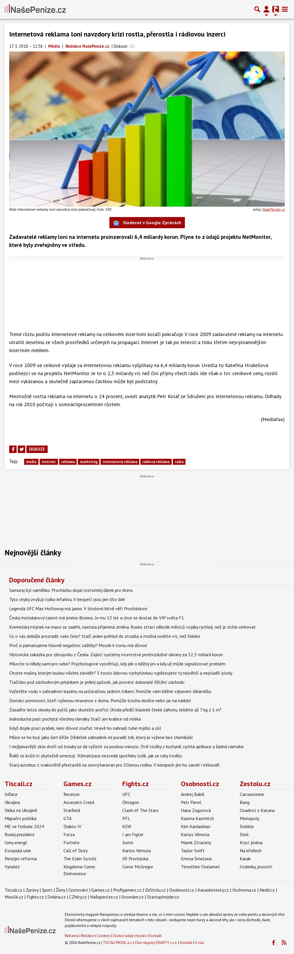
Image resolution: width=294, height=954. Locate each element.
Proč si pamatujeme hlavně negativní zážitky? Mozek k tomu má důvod (78, 645)
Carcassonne (252, 794)
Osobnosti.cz (200, 783)
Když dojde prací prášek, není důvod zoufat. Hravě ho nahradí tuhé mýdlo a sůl (85, 728)
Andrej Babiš (192, 794)
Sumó (127, 842)
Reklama (72, 935)
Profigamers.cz (127, 890)
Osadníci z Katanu (257, 810)
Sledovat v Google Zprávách (147, 223)
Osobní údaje (123, 935)
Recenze (71, 794)
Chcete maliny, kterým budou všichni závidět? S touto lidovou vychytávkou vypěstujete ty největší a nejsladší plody (120, 673)
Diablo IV (72, 826)
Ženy (60, 890)
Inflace (11, 794)
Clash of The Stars (140, 810)
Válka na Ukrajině (21, 810)
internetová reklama (120, 461)
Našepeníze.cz (104, 897)
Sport (47, 890)
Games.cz (77, 783)
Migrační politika (20, 818)
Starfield (71, 810)
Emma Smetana (196, 858)
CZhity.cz (78, 897)
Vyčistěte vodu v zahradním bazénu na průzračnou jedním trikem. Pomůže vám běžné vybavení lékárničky (110, 691)
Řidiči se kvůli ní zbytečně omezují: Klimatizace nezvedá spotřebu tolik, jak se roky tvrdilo (95, 756)
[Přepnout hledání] (257, 9)
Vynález (12, 866)
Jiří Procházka (135, 858)
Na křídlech (251, 850)
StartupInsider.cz (163, 897)
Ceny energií (16, 842)
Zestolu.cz (255, 783)
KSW (126, 826)
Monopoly (249, 818)
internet (49, 461)
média (31, 461)
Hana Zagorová (196, 810)
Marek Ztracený (196, 842)
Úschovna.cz (244, 890)
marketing (88, 461)
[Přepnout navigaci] (266, 9)
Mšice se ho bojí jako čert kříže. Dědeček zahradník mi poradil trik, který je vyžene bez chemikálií (101, 737)
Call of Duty (75, 850)
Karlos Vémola (136, 850)
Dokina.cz (56, 897)
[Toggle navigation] (284, 9)
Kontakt (155, 935)
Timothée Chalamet (200, 866)
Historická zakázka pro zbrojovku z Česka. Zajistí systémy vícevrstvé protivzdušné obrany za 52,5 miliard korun (116, 654)
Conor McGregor (137, 866)
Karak (245, 858)
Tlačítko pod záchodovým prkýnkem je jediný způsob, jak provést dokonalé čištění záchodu (96, 682)
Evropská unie (18, 850)
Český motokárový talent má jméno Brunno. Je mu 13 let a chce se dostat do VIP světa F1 (96, 618)
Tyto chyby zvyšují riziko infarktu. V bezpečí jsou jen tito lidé (67, 599)
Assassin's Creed (78, 802)
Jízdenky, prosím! (256, 866)
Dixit (244, 834)
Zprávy (32, 890)
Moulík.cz (14, 897)
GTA (67, 818)
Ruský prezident (20, 834)
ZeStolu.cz (155, 890)
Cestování (78, 890)
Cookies (103, 935)
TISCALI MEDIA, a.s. (117, 942)
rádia (179, 461)
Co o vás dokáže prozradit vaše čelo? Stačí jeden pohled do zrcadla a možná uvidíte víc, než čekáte (104, 636)
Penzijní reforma (21, 858)
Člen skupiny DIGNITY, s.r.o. (156, 942)
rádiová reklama (155, 461)
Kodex (142, 935)
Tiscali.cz (18, 783)
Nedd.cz (267, 890)
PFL (126, 818)
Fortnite (71, 842)
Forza (69, 834)
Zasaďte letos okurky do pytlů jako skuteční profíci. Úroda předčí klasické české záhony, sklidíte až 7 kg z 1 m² (115, 710)
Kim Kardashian (195, 826)
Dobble (247, 826)
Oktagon (130, 802)
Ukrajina (12, 802)
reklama (68, 461)
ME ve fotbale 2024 (24, 826)
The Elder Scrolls (79, 858)
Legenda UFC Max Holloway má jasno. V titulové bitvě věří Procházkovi (78, 608)
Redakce (87, 935)
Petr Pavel (191, 802)
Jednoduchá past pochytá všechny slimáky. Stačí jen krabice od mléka (75, 719)
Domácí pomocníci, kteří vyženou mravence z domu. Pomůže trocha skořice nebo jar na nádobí (100, 700)
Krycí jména (251, 842)
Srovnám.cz (132, 897)
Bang (244, 802)
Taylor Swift (193, 850)
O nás (199, 942)
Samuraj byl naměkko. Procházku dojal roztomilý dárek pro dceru (71, 590)
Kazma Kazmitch (197, 818)
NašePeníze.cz (273, 209)
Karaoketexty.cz (213, 890)
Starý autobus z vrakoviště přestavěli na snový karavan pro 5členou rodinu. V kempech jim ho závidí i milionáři (114, 765)
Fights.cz (135, 783)
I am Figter (133, 834)
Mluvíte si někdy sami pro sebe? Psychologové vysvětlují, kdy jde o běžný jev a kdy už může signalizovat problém (117, 664)
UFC (126, 794)
